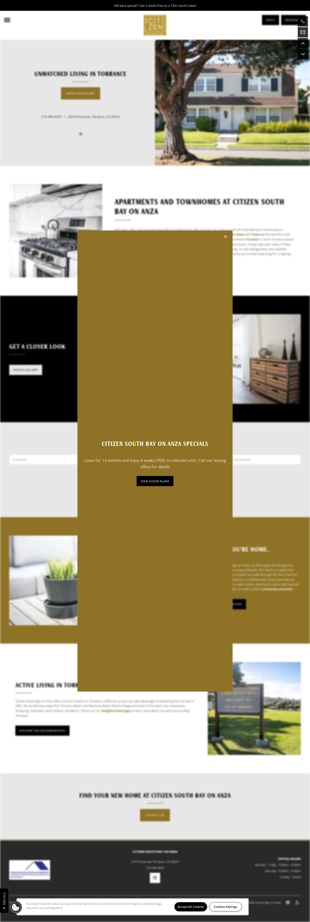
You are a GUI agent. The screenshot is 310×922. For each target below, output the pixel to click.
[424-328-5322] (303, 21)
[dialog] (155, 461)
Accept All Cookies (191, 907)
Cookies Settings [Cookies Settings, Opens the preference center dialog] (225, 907)
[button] (155, 481)
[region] (132, 906)
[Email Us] (303, 32)
